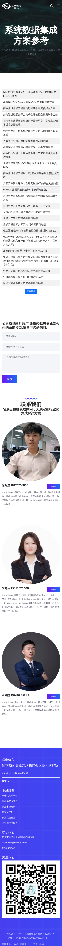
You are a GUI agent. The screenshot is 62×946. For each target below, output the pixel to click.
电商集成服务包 (9, 801)
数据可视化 (7, 812)
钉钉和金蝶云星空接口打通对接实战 (23, 277)
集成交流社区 (8, 817)
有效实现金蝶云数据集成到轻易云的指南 (25, 140)
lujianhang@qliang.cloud (14, 842)
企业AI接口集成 (9, 823)
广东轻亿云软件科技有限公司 (36, 933)
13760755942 (20, 695)
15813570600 (20, 588)
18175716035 (19, 485)
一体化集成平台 (9, 795)
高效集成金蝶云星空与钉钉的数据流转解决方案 (29, 108)
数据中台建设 (8, 806)
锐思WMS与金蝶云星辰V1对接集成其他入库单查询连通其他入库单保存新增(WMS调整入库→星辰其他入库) (30, 240)
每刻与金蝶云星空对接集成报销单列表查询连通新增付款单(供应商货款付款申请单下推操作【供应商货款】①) (30, 260)
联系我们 (24, 944)
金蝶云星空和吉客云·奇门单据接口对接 (24, 224)
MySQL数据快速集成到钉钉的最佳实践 (25, 189)
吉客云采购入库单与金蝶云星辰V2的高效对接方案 (31, 183)
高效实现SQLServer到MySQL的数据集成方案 (28, 102)
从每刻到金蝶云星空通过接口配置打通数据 (26, 212)
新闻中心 (6, 944)
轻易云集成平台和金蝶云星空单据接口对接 (26, 270)
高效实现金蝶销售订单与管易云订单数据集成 (28, 147)
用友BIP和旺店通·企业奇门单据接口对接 (25, 250)
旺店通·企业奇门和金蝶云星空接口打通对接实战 (29, 230)
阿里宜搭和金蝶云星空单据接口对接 (23, 283)
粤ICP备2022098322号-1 (34, 937)
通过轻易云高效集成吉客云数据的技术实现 (26, 205)
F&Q (15, 944)
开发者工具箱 (37, 944)
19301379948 (8, 848)
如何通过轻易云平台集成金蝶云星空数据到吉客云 (30, 114)
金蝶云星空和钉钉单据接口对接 (20, 218)
